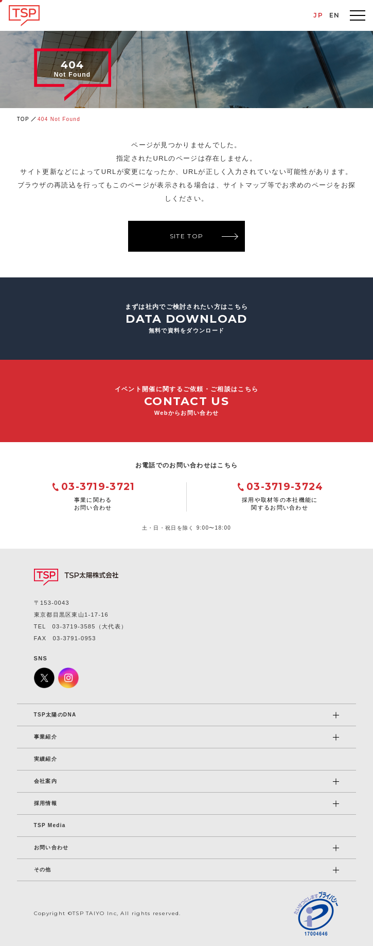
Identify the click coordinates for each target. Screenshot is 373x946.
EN (334, 15)
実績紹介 (45, 759)
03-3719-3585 (74, 626)
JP (318, 15)
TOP (23, 119)
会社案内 (45, 781)
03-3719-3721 (98, 487)
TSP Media (50, 825)
